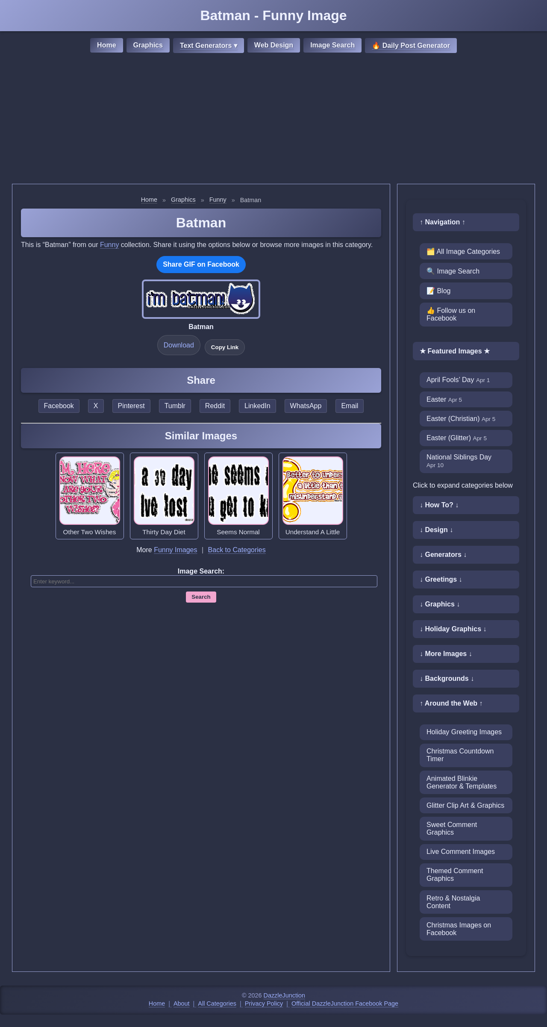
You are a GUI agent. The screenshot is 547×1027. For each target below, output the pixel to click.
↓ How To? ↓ (439, 505)
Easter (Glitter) (456, 437)
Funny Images (175, 549)
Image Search (332, 45)
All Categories (217, 1003)
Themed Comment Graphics (454, 874)
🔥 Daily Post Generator (411, 45)
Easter (444, 399)
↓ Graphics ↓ (440, 604)
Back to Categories (237, 549)
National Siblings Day (458, 460)
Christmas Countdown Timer (460, 754)
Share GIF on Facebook (201, 264)
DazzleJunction (285, 995)
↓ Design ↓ (436, 529)
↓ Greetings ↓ (441, 579)
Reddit (215, 405)
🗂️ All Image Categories (463, 251)
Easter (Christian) (460, 418)
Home (106, 45)
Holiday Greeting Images (464, 732)
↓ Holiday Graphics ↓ (453, 629)
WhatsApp (306, 405)
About (182, 1003)
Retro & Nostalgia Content (453, 902)
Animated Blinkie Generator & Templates (461, 782)
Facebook (59, 405)
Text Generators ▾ (208, 45)
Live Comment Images (460, 851)
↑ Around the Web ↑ (451, 703)
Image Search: (201, 571)
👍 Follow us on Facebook (450, 314)
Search (200, 597)
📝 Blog (438, 290)
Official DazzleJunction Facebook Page (344, 1003)
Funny (217, 199)
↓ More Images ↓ (446, 653)
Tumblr (175, 405)
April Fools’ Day (458, 379)
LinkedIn (257, 405)
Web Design (273, 45)
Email (349, 405)
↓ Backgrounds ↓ (447, 678)
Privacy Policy (264, 1003)
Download (179, 345)
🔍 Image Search (452, 271)
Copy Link (224, 347)
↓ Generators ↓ (443, 554)
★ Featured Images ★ (455, 351)
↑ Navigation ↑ (442, 222)
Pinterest (131, 405)
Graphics (148, 45)
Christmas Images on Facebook (458, 928)
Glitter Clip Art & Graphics (465, 805)
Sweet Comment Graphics (451, 828)
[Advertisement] (273, 120)
